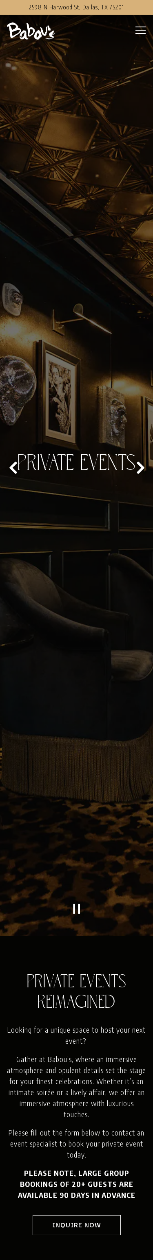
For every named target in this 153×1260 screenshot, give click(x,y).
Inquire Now (76, 1094)
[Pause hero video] (76, 778)
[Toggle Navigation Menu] (140, 30)
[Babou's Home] (35, 30)
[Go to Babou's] (76, 7)
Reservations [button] (76, 1248)
